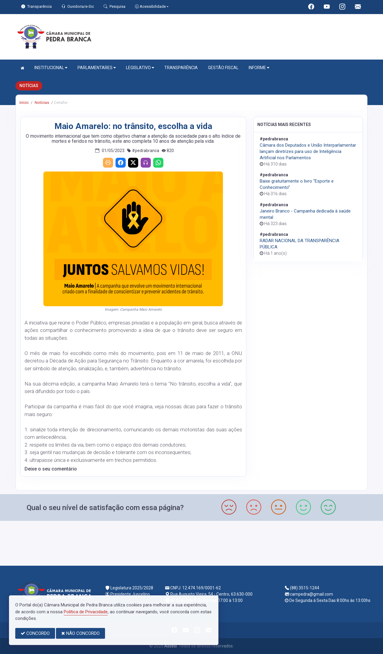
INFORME (259, 68)
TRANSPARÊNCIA (181, 67)
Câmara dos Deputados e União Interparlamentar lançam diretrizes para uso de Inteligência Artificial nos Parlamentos (308, 151)
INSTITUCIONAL (50, 68)
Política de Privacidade (86, 611)
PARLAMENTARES (96, 68)
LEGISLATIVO (140, 68)
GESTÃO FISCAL (223, 67)
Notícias (41, 102)
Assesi (170, 646)
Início (24, 102)
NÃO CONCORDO (80, 633)
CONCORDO (35, 633)
